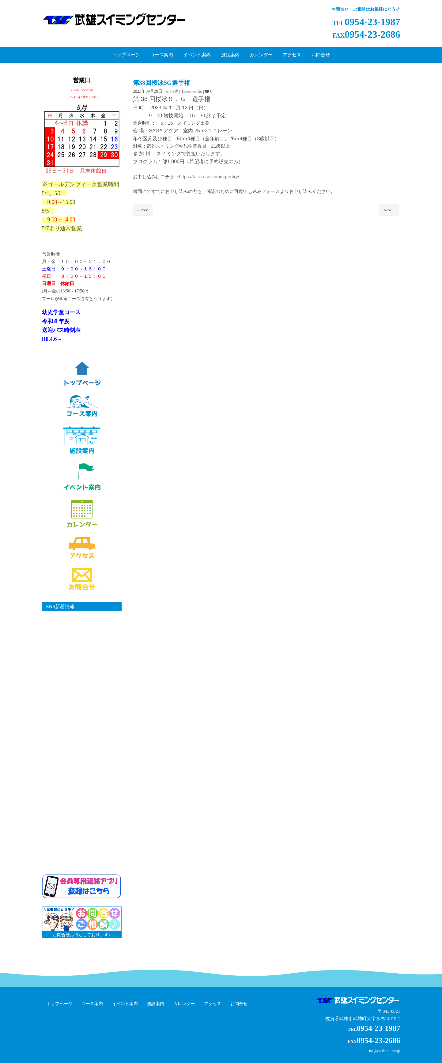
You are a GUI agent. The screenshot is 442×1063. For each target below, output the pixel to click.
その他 (171, 91)
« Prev (143, 210)
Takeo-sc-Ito (191, 91)
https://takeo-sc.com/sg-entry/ (209, 176)
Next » (388, 210)
